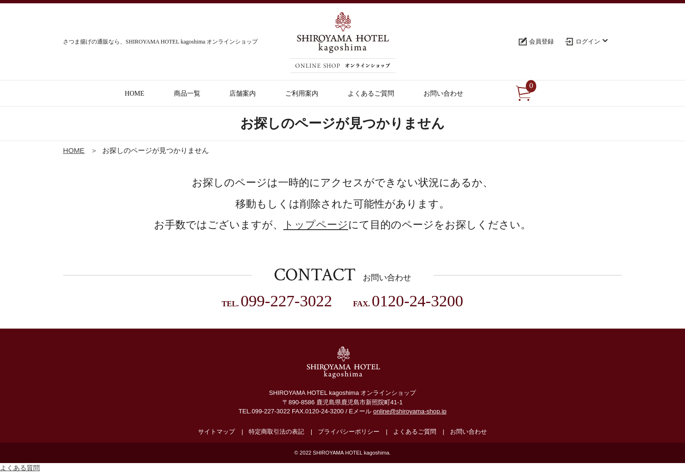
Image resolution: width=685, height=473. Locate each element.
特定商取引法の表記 (276, 431)
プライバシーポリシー (348, 431)
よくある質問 (20, 468)
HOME (73, 150)
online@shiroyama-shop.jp (410, 411)
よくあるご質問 (414, 431)
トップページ (315, 225)
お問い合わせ (468, 431)
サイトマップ (216, 431)
